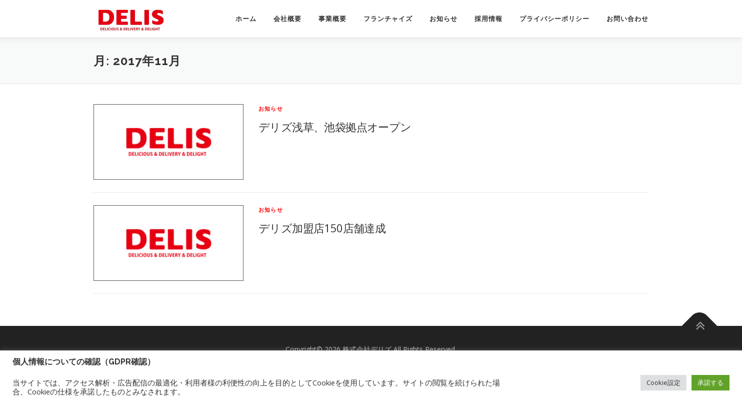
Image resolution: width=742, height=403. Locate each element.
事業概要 (332, 19)
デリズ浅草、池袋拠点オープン (335, 126)
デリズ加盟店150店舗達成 (322, 227)
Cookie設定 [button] (663, 382)
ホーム (246, 19)
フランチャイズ (388, 19)
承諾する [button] (711, 382)
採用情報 (488, 19)
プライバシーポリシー (555, 19)
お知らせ (444, 19)
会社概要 (288, 19)
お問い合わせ (627, 19)
